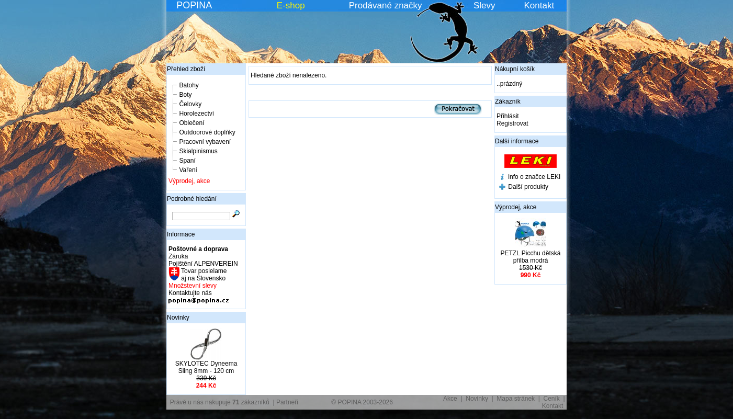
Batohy (188, 85)
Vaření (188, 170)
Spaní (187, 160)
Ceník (552, 398)
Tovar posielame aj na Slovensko (203, 274)
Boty (185, 94)
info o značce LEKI (534, 176)
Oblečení (191, 123)
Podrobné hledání (192, 198)
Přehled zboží (186, 69)
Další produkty (528, 186)
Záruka (178, 256)
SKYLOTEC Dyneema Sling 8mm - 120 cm (206, 367)
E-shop (291, 5)
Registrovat (512, 123)
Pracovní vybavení (205, 141)
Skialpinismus (198, 151)
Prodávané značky (385, 5)
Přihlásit (508, 116)
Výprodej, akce (189, 181)
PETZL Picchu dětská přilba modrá (531, 257)
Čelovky (190, 104)
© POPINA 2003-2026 (362, 402)
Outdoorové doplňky (207, 132)
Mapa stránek (516, 398)
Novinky (178, 317)
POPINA (194, 5)
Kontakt (539, 5)
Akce (450, 398)
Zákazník (508, 101)
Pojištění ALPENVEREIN (203, 263)
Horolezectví (196, 113)
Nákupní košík (515, 69)
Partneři (287, 402)
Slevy (484, 5)
